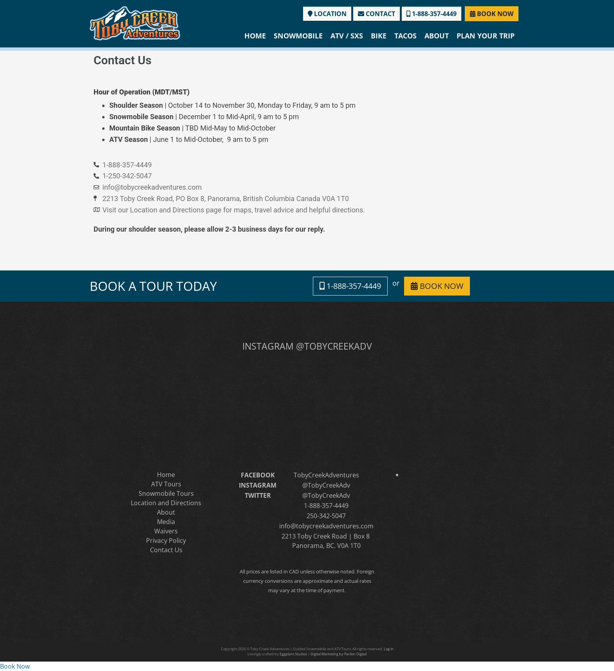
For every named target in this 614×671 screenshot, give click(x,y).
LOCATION (327, 13)
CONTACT (376, 13)
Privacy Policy (166, 540)
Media (166, 521)
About (436, 35)
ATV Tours (166, 484)
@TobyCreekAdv (326, 485)
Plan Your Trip (486, 35)
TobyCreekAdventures (326, 475)
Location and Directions (166, 503)
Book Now (15, 666)
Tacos (405, 35)
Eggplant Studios (293, 653)
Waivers (166, 531)
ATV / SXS (346, 35)
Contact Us (166, 550)
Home (255, 35)
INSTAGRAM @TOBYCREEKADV (307, 346)
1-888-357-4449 (431, 13)
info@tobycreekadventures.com (326, 526)
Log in (389, 648)
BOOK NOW (491, 13)
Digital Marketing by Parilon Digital (339, 653)
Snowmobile (298, 35)
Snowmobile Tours (166, 493)
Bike (378, 35)
